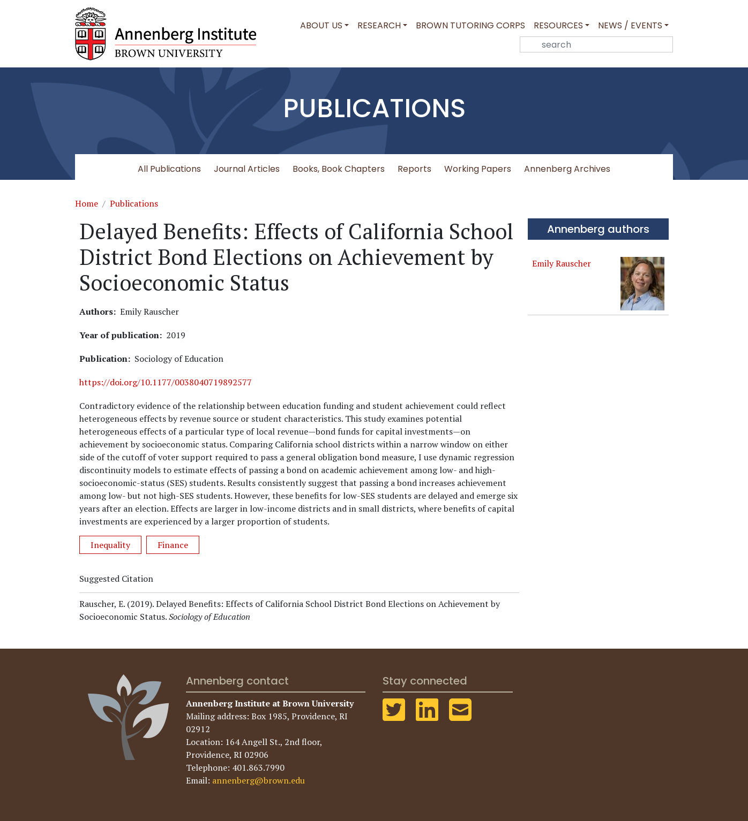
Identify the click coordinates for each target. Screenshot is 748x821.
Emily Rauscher (561, 263)
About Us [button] (321, 25)
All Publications (169, 169)
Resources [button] (558, 25)
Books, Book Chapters (339, 169)
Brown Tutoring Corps (470, 25)
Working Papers (477, 169)
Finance (173, 545)
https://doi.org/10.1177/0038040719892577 (165, 382)
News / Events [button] (630, 25)
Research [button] (379, 25)
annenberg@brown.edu (258, 780)
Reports (414, 169)
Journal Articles (247, 169)
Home (86, 203)
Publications (134, 203)
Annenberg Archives (567, 169)
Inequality (110, 545)
